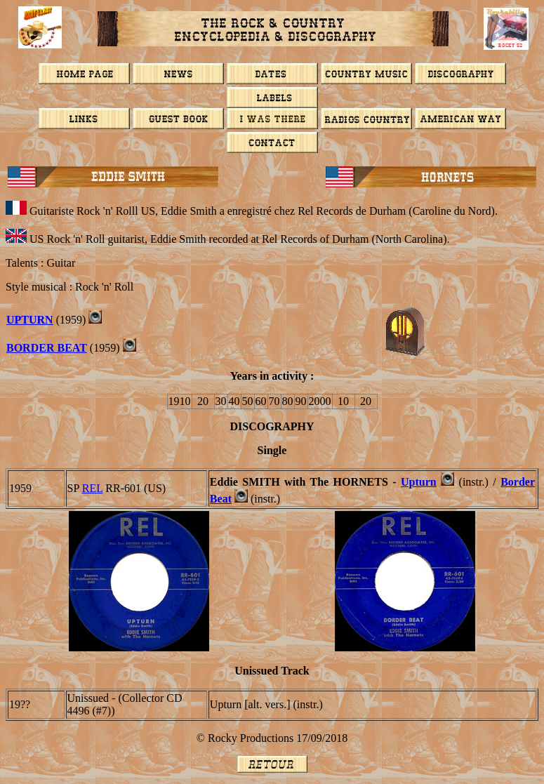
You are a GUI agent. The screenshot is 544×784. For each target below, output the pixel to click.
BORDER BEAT (46, 348)
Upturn (29, 320)
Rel (92, 488)
